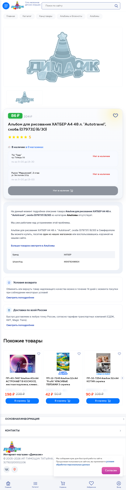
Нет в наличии (63, 190)
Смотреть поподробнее (20, 297)
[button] (122, 378)
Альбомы (72, 215)
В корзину (22, 401)
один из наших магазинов (57, 234)
